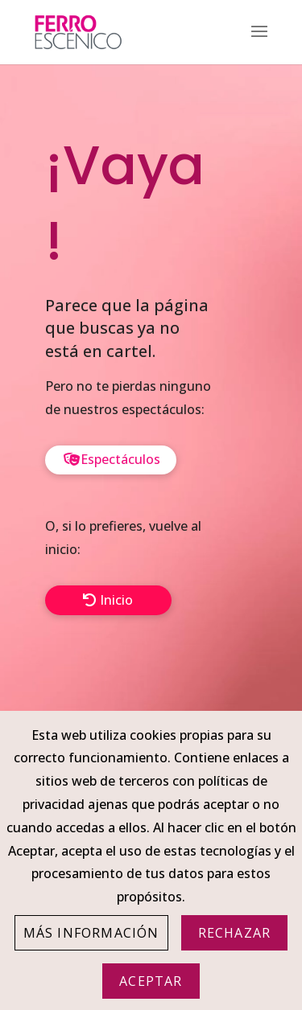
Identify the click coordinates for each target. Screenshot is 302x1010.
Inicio (116, 600)
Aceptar (150, 981)
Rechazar (234, 933)
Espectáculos (120, 459)
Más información (91, 933)
